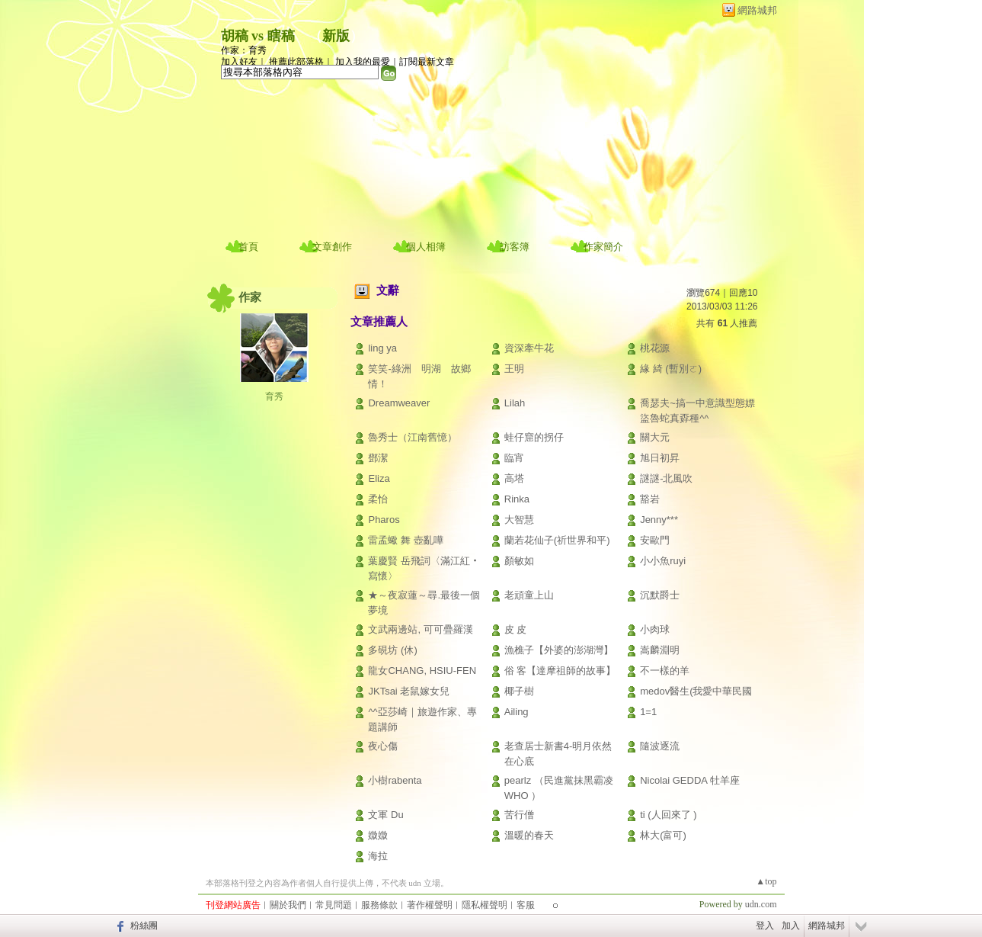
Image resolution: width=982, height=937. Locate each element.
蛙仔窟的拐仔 (534, 437)
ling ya (382, 348)
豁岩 (650, 499)
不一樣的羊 (664, 670)
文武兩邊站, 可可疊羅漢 (420, 629)
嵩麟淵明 (660, 650)
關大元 (655, 437)
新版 (336, 35)
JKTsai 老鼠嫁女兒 (408, 691)
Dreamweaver (399, 403)
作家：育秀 (244, 50)
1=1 (648, 711)
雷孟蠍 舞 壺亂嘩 (405, 540)
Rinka (516, 499)
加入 (791, 925)
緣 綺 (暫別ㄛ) (671, 368)
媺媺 (378, 835)
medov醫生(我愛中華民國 (696, 691)
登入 (765, 925)
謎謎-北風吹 (666, 478)
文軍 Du (385, 814)
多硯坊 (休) (392, 650)
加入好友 (239, 61)
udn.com (761, 904)
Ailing (516, 711)
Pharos (383, 519)
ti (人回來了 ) (668, 814)
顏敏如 (519, 560)
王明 (514, 368)
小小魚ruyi (663, 560)
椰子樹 (519, 691)
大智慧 (519, 519)
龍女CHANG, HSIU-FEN (422, 670)
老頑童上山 (529, 595)
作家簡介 (603, 246)
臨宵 (514, 458)
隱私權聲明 (484, 905)
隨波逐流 (660, 746)
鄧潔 (378, 458)
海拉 (378, 856)
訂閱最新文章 (426, 61)
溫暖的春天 (529, 835)
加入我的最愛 (362, 61)
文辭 (387, 290)
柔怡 (378, 499)
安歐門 (655, 540)
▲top (766, 881)
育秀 (274, 396)
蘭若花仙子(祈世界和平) (557, 540)
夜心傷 (383, 746)
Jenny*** (659, 519)
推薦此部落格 (296, 61)
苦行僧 (519, 814)
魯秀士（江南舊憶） (412, 437)
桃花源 (655, 348)
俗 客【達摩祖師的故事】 (560, 670)
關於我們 (288, 905)
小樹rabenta (394, 780)
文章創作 (332, 246)
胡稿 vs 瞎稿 (258, 35)
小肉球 (655, 629)
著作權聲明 (430, 905)
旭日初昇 (660, 458)
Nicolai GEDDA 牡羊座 (690, 780)
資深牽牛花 (529, 348)
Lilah (514, 403)
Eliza (378, 478)
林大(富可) (663, 835)
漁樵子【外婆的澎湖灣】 (558, 650)
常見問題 (333, 905)
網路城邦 (757, 10)
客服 (526, 905)
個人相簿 (426, 246)
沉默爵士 (660, 595)
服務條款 (379, 905)
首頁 (248, 246)
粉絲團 (144, 925)
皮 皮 (515, 629)
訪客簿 (514, 246)
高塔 (514, 478)
